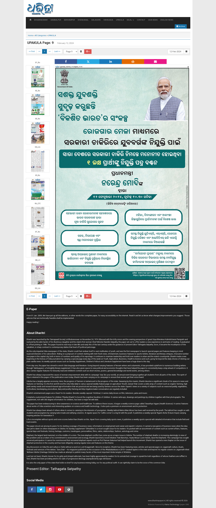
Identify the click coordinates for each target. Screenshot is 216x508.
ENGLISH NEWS (166, 20)
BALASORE (96, 20)
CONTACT (141, 20)
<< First (32, 51)
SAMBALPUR (56, 20)
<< (39, 51)
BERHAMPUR (69, 20)
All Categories (40, 35)
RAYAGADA (108, 20)
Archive (180, 26)
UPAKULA (120, 20)
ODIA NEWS (153, 20)
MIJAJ (130, 20)
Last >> (57, 51)
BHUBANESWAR (41, 20)
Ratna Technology (172, 505)
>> (50, 51)
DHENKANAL (83, 20)
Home (30, 35)
